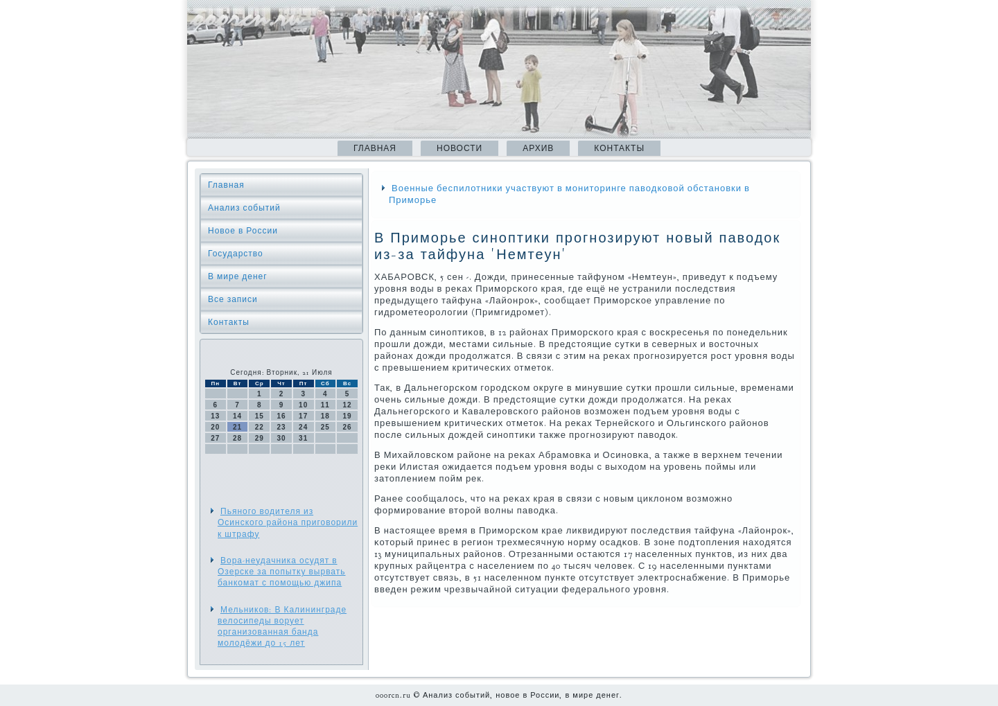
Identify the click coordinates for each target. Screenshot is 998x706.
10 (303, 405)
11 (325, 405)
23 (281, 427)
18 (325, 416)
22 (259, 427)
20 (215, 427)
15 (259, 416)
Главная (374, 148)
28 (237, 438)
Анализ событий (244, 207)
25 (325, 427)
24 (303, 427)
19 (347, 416)
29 (259, 438)
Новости (459, 148)
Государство (235, 253)
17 (303, 416)
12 (347, 405)
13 (215, 416)
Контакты (619, 148)
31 (303, 438)
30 (281, 438)
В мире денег (238, 276)
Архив (538, 148)
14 (237, 416)
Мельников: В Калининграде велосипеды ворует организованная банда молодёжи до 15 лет (282, 626)
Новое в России (243, 230)
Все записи (233, 299)
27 (215, 438)
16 (281, 416)
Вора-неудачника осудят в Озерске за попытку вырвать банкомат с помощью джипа (282, 572)
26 (347, 427)
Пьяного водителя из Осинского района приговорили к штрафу (288, 523)
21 (237, 427)
